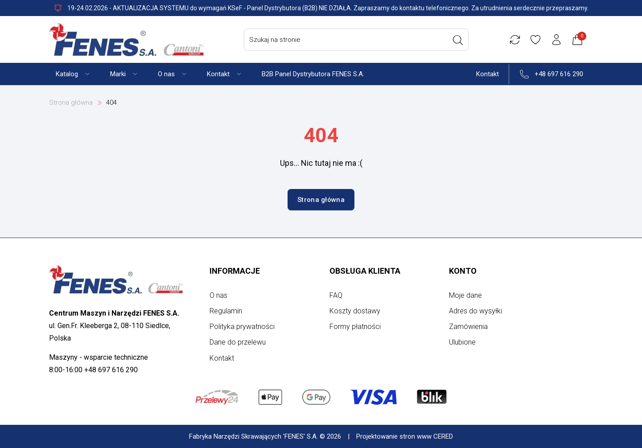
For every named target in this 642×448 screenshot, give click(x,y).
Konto (463, 270)
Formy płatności (355, 326)
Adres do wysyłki (475, 311)
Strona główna (71, 103)
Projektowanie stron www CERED (404, 436)
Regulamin (226, 311)
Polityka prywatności (242, 326)
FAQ (335, 295)
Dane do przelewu (238, 342)
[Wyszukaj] (459, 40)
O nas (218, 295)
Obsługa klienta (364, 270)
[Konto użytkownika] (557, 39)
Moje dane (465, 295)
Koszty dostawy (354, 311)
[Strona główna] (126, 39)
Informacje (235, 270)
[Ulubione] (537, 39)
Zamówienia (468, 326)
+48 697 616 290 (559, 74)
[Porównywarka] (516, 39)
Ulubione (462, 342)
